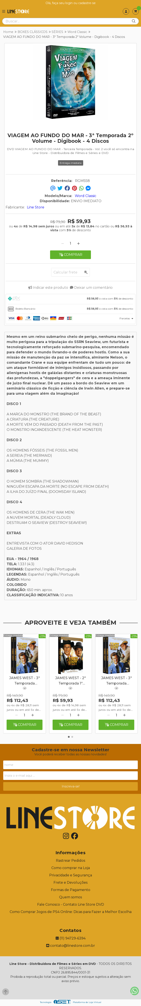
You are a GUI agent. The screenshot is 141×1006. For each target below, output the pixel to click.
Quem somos (70, 897)
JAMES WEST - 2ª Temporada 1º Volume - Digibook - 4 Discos (70, 681)
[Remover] (62, 243)
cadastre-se (87, 3)
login (69, 3)
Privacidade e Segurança (70, 875)
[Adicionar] (78, 243)
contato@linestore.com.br (70, 946)
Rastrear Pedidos (70, 861)
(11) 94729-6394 (71, 938)
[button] (69, 737)
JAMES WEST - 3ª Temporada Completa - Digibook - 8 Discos (25, 681)
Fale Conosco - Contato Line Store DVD (70, 904)
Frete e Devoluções (70, 882)
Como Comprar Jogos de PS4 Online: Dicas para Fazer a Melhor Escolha (71, 912)
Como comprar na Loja (70, 868)
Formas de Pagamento (70, 890)
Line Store (35, 207)
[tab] (70, 299)
